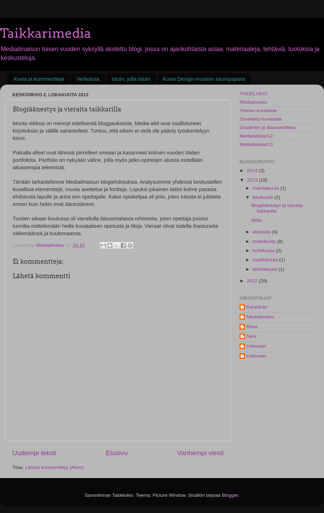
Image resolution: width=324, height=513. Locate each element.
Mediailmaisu (253, 102)
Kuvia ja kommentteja (39, 79)
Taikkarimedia (45, 33)
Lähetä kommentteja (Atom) (54, 467)
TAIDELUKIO (253, 93)
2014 (253, 170)
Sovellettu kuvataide (260, 119)
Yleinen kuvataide (258, 110)
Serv (251, 336)
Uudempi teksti (34, 453)
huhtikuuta (264, 250)
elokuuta (262, 231)
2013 (253, 180)
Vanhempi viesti (200, 453)
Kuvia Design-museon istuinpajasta (204, 79)
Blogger (230, 495)
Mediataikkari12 (256, 136)
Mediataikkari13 (256, 144)
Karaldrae (257, 307)
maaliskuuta (266, 259)
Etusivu (117, 453)
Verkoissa (87, 79)
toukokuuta (265, 241)
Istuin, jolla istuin (131, 79)
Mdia (256, 220)
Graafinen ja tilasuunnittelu (267, 127)
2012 (253, 280)
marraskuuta (266, 188)
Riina (252, 326)
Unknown (256, 346)
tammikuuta (266, 269)
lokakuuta (263, 197)
